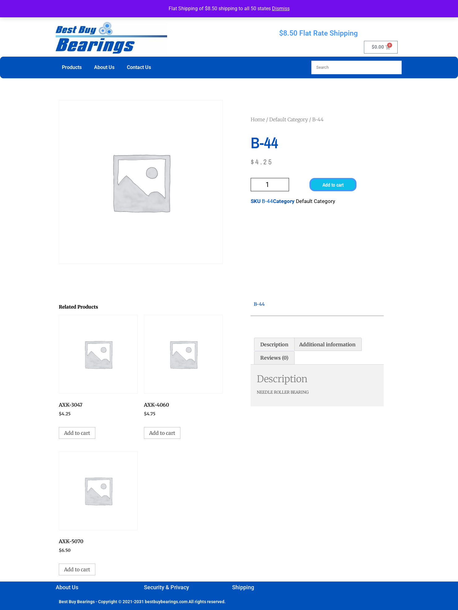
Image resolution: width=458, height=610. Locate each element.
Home (258, 119)
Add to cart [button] (77, 433)
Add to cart (333, 184)
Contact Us (139, 67)
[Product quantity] (270, 184)
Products (72, 67)
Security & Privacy (166, 587)
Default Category (288, 119)
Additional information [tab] (327, 344)
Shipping (243, 587)
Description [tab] (274, 344)
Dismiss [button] (281, 8)
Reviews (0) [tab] (274, 358)
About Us (104, 67)
